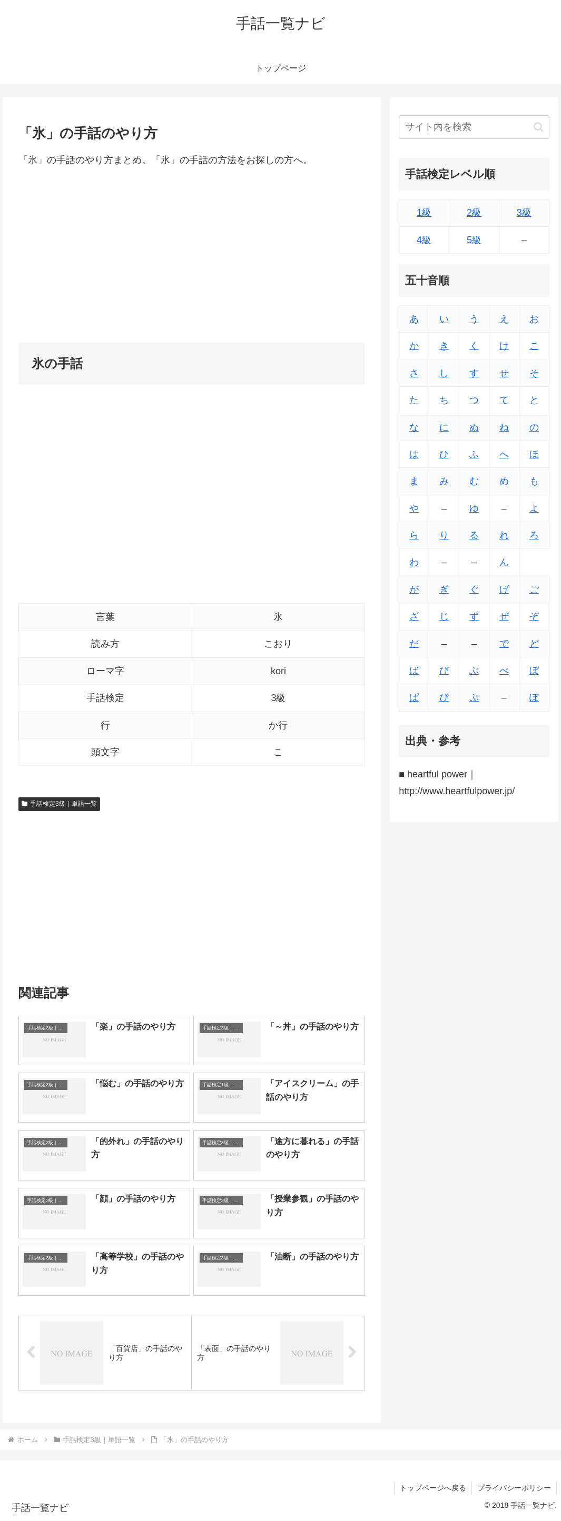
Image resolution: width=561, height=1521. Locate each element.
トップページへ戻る (433, 1488)
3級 (524, 212)
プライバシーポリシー (514, 1488)
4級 (424, 240)
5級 (474, 240)
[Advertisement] (191, 255)
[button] (538, 127)
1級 (424, 212)
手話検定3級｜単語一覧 (59, 803)
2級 (474, 212)
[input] (474, 127)
